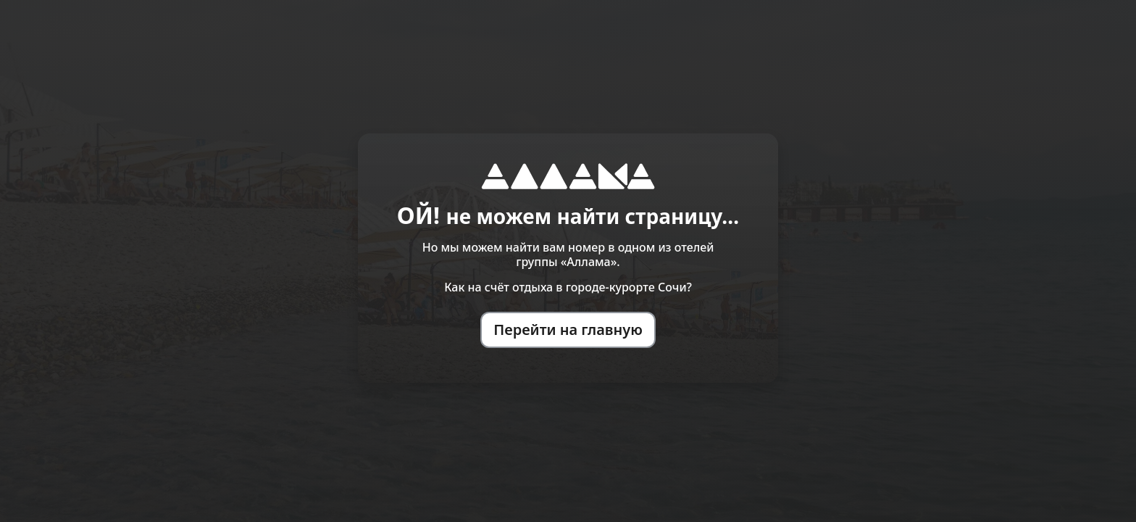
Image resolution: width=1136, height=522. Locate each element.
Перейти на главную (568, 329)
